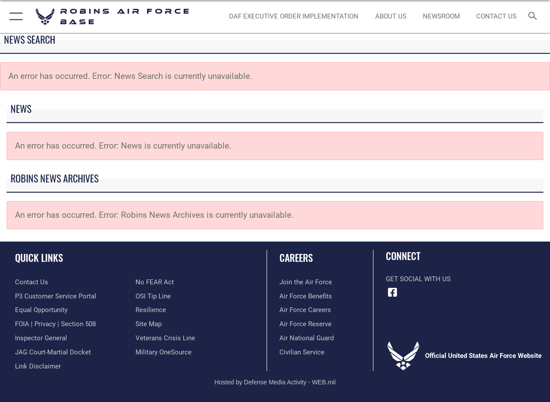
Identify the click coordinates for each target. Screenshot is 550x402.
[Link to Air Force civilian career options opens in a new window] (301, 352)
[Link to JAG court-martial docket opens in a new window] (53, 352)
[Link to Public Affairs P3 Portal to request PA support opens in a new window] (55, 296)
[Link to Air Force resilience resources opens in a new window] (151, 310)
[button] (14, 16)
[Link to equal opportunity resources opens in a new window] (41, 310)
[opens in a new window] (164, 352)
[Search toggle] (534, 16)
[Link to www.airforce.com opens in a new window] (305, 282)
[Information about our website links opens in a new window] (38, 366)
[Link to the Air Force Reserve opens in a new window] (305, 324)
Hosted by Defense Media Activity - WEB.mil (275, 382)
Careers (296, 257)
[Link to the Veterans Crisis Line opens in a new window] (165, 338)
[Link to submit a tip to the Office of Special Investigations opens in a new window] (153, 296)
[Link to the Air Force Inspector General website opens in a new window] (41, 338)
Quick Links (39, 257)
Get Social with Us (418, 279)
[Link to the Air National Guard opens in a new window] (306, 338)
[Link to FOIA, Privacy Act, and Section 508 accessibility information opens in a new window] (55, 324)
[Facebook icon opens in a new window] (392, 292)
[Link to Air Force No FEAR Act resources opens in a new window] (155, 282)
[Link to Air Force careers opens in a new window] (305, 310)
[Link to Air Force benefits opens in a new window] (305, 296)
